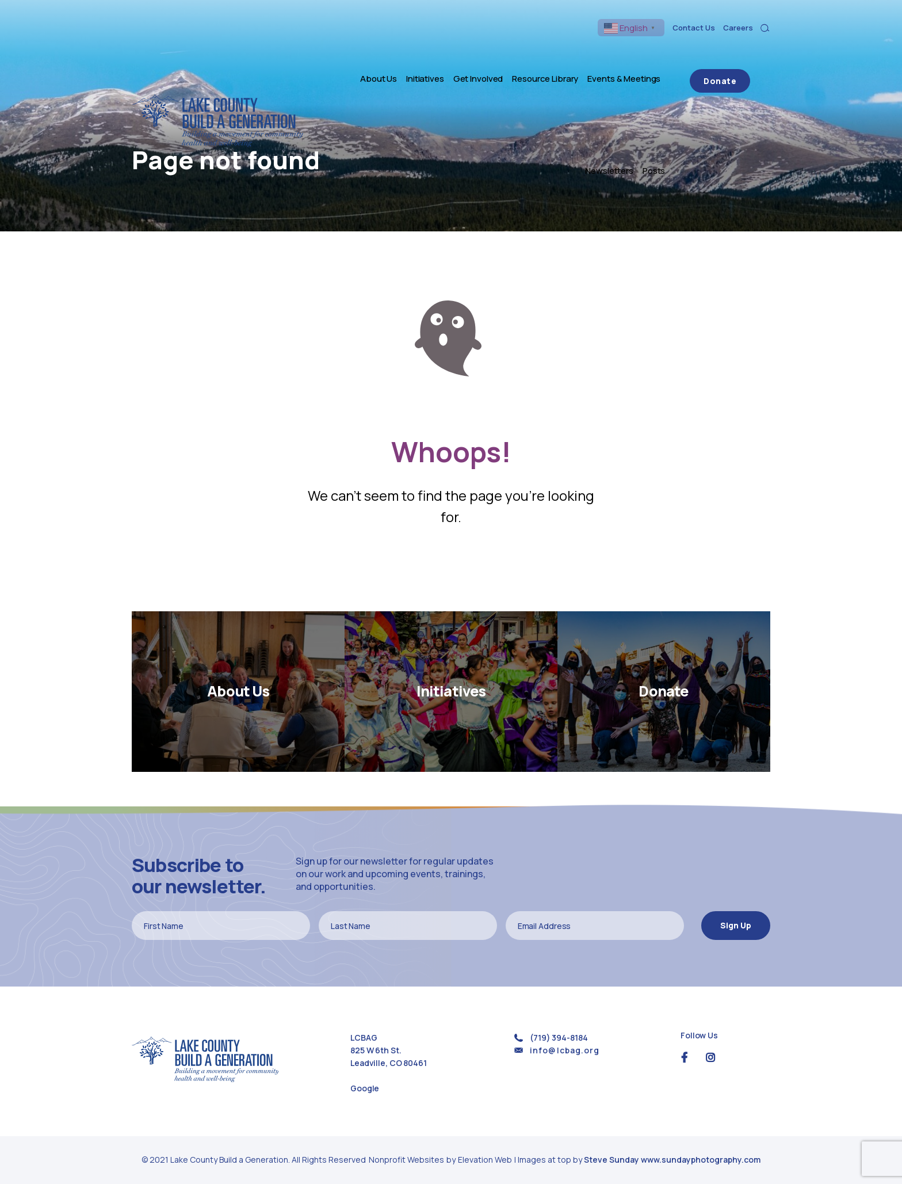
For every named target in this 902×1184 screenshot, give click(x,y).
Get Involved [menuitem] (434, 53)
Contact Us (693, 27)
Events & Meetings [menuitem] (579, 53)
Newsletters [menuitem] (649, 53)
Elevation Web (485, 1159)
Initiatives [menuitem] (381, 53)
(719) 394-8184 (558, 1037)
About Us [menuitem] (334, 53)
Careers (738, 27)
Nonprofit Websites (407, 1159)
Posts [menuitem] (694, 53)
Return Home (451, 568)
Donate (740, 53)
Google (364, 1088)
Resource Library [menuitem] (501, 53)
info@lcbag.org (564, 1050)
